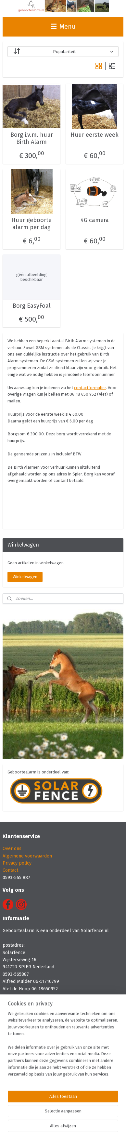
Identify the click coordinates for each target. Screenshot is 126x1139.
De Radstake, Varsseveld (28, 1086)
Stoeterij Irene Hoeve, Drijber (33, 1057)
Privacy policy (17, 863)
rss (79, 1116)
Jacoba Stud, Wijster (23, 1071)
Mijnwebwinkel (73, 1127)
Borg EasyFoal (32, 305)
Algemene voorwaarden (27, 856)
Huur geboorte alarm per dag (31, 224)
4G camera (95, 220)
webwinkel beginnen (102, 1116)
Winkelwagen (25, 576)
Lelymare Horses (20, 1042)
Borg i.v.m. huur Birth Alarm (31, 138)
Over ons (12, 848)
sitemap (67, 1116)
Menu (63, 26)
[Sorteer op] (63, 52)
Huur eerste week (94, 135)
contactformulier (90, 387)
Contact (10, 870)
